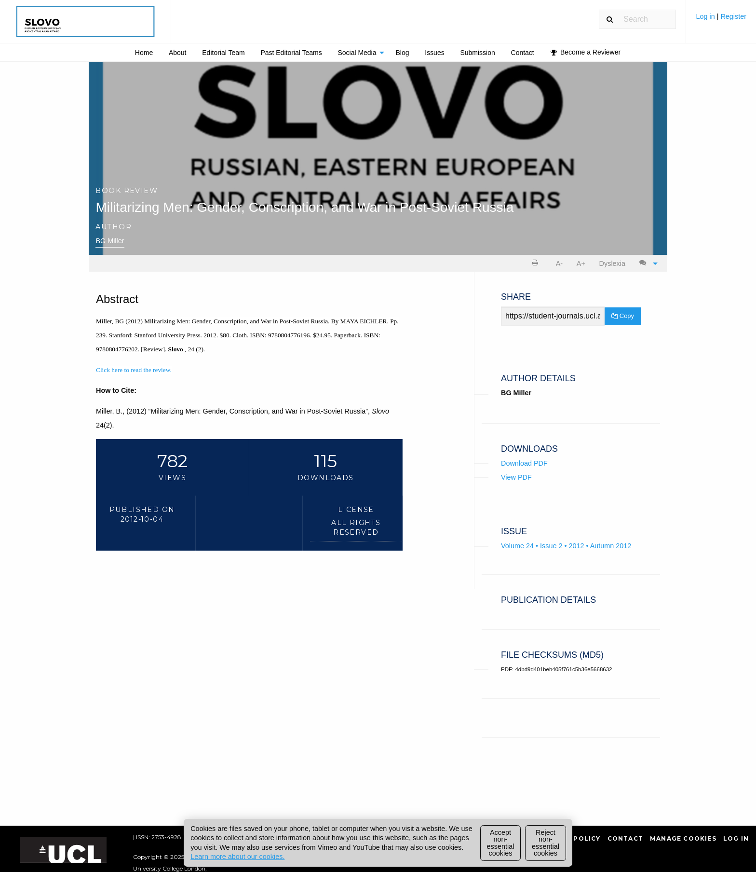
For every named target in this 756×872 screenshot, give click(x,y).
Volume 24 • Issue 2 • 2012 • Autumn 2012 (566, 546)
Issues (434, 52)
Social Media (357, 52)
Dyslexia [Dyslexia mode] (612, 263)
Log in (706, 16)
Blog (402, 52)
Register (733, 16)
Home (144, 52)
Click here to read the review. (134, 370)
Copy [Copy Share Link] (622, 315)
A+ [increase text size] (581, 263)
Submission (477, 52)
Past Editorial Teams (291, 52)
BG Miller (109, 241)
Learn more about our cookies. (237, 856)
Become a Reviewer (586, 52)
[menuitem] (721, 20)
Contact (522, 52)
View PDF (516, 477)
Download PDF (524, 463)
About (178, 52)
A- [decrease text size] (559, 263)
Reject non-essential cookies (545, 843)
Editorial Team (223, 52)
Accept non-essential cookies (500, 843)
